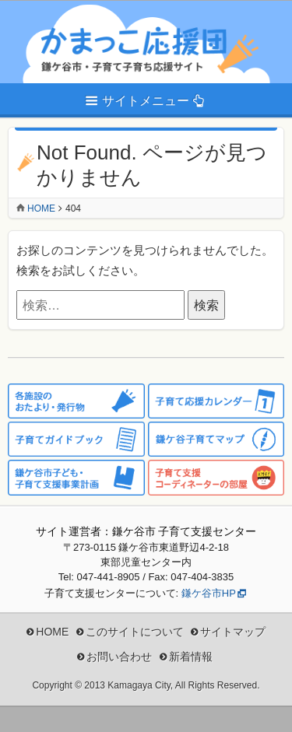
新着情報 (191, 656)
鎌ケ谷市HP (208, 593)
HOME (52, 631)
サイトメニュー (145, 100)
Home (41, 208)
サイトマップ (233, 631)
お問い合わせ (119, 656)
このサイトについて (135, 631)
